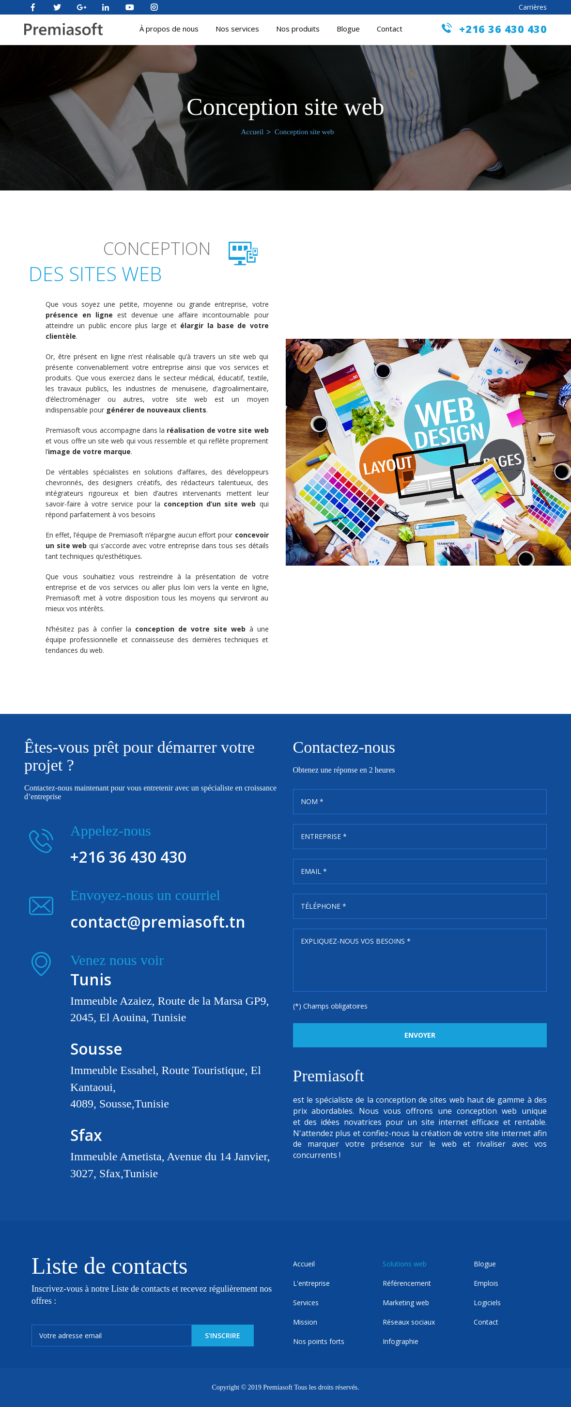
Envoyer (419, 1035)
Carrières (533, 7)
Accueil (252, 132)
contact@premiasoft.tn (158, 921)
